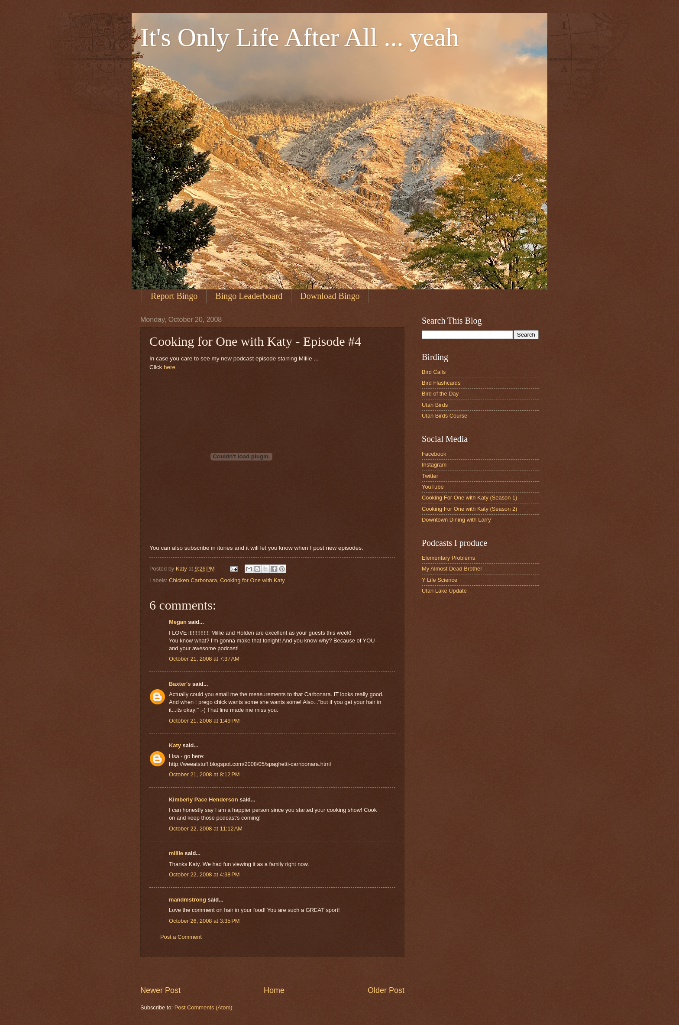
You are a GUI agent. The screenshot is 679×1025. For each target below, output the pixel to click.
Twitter (430, 476)
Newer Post (160, 990)
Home (274, 990)
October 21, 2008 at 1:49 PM (204, 720)
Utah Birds (435, 405)
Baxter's (180, 684)
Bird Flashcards (441, 383)
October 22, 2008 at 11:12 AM (205, 828)
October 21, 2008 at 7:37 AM (204, 658)
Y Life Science (439, 580)
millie (176, 853)
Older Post (386, 990)
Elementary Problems (448, 558)
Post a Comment (181, 937)
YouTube (433, 486)
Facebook (434, 454)
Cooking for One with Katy (252, 580)
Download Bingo (329, 296)
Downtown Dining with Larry (456, 519)
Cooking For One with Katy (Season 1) (469, 497)
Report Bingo (174, 296)
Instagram (434, 464)
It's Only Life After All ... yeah (299, 37)
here (169, 367)
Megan (178, 622)
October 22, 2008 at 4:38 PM (204, 874)
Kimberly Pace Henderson (203, 799)
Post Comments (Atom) (204, 1007)
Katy (175, 745)
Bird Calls (434, 372)
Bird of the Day (440, 393)
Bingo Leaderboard (248, 296)
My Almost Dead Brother (452, 568)
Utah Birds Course (444, 415)
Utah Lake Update (444, 590)
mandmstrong (187, 899)
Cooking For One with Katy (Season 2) (469, 509)
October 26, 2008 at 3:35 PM (204, 921)
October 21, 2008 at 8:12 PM (204, 774)
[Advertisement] (298, 970)
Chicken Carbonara (193, 580)
